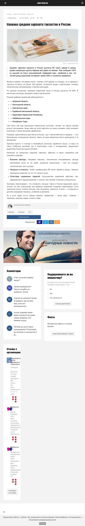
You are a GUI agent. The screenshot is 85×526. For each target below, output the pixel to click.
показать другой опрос (62, 304)
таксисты (21, 212)
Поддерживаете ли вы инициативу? (60, 276)
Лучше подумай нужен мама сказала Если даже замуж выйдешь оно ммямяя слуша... (24, 316)
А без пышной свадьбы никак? (24, 278)
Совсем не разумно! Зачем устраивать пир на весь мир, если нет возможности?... (25, 302)
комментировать (23, 217)
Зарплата (11, 212)
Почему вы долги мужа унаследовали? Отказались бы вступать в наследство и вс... (25, 331)
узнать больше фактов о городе (63, 334)
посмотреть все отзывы (12, 492)
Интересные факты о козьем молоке (59, 325)
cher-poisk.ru (42, 3)
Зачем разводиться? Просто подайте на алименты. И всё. (22, 289)
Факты (51, 317)
